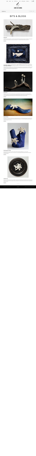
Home (7, 1)
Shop (20, 1)
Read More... (5, 154)
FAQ (12, 1)
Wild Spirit (5, 37)
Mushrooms (5, 92)
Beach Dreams (6, 116)
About (10, 1)
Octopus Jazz (6, 178)
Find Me (27, 1)
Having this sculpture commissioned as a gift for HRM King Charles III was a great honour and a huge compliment (18, 65)
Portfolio (16, 1)
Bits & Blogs (23, 1)
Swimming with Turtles (7, 150)
